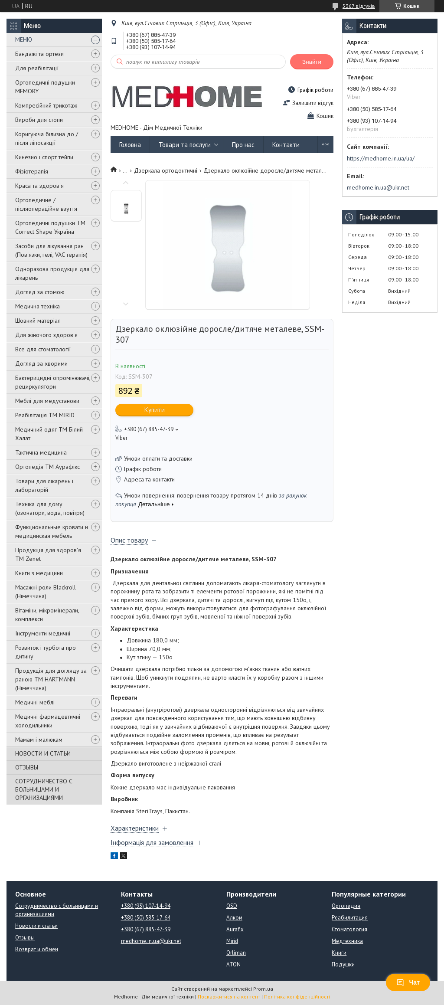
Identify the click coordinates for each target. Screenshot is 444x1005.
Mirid (232, 941)
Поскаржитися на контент (229, 996)
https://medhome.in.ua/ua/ (381, 158)
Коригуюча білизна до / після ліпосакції (46, 138)
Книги (339, 952)
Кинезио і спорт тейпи (44, 157)
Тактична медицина (41, 452)
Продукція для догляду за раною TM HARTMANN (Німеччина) (51, 679)
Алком (234, 917)
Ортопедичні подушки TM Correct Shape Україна (50, 227)
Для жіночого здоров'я (46, 335)
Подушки (343, 964)
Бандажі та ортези (39, 54)
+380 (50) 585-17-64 (145, 917)
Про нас (243, 144)
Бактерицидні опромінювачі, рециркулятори (52, 382)
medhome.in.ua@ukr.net (378, 187)
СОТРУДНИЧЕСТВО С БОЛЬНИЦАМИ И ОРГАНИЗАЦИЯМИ (43, 789)
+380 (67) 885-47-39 (145, 929)
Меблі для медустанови (47, 401)
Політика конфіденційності (297, 996)
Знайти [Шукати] (311, 62)
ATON (233, 964)
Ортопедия (346, 906)
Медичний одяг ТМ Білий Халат (49, 434)
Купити (154, 410)
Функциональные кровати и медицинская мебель (51, 531)
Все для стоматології (43, 349)
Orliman (236, 952)
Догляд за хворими (41, 363)
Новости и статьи (36, 926)
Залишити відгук (312, 103)
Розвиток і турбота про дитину (45, 652)
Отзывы (25, 937)
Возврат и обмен (36, 949)
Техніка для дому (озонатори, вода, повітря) (50, 508)
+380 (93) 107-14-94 (145, 906)
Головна (130, 144)
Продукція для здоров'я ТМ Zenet (48, 554)
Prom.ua (263, 988)
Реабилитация (350, 917)
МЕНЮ (23, 39)
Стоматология (349, 929)
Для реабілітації (37, 68)
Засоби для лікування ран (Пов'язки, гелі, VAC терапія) (51, 250)
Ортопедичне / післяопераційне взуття (46, 204)
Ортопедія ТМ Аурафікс (47, 467)
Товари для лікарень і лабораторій (44, 485)
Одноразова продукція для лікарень (52, 273)
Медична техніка (37, 306)
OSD (231, 906)
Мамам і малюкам (38, 739)
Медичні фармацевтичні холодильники (47, 721)
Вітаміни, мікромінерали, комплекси (47, 614)
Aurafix (235, 929)
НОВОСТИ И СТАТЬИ (43, 753)
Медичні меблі (35, 702)
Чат (408, 982)
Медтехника (347, 941)
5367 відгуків (359, 6)
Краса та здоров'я (39, 186)
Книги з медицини (39, 573)
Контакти (286, 144)
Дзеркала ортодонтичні (165, 170)
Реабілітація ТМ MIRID (45, 415)
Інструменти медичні (42, 633)
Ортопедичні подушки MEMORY (45, 87)
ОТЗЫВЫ (26, 767)
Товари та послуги (185, 144)
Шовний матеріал (38, 320)
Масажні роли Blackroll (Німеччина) (45, 591)
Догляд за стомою (40, 292)
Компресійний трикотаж (46, 105)
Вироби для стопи (39, 120)
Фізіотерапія (31, 171)
